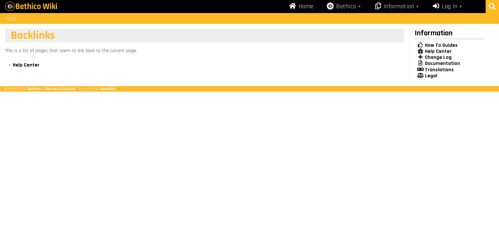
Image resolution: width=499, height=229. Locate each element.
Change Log (434, 57)
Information (394, 6)
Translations (435, 69)
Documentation (438, 63)
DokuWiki (108, 88)
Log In (445, 6)
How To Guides (437, 45)
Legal (427, 76)
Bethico (34, 88)
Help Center (26, 65)
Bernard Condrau (61, 88)
